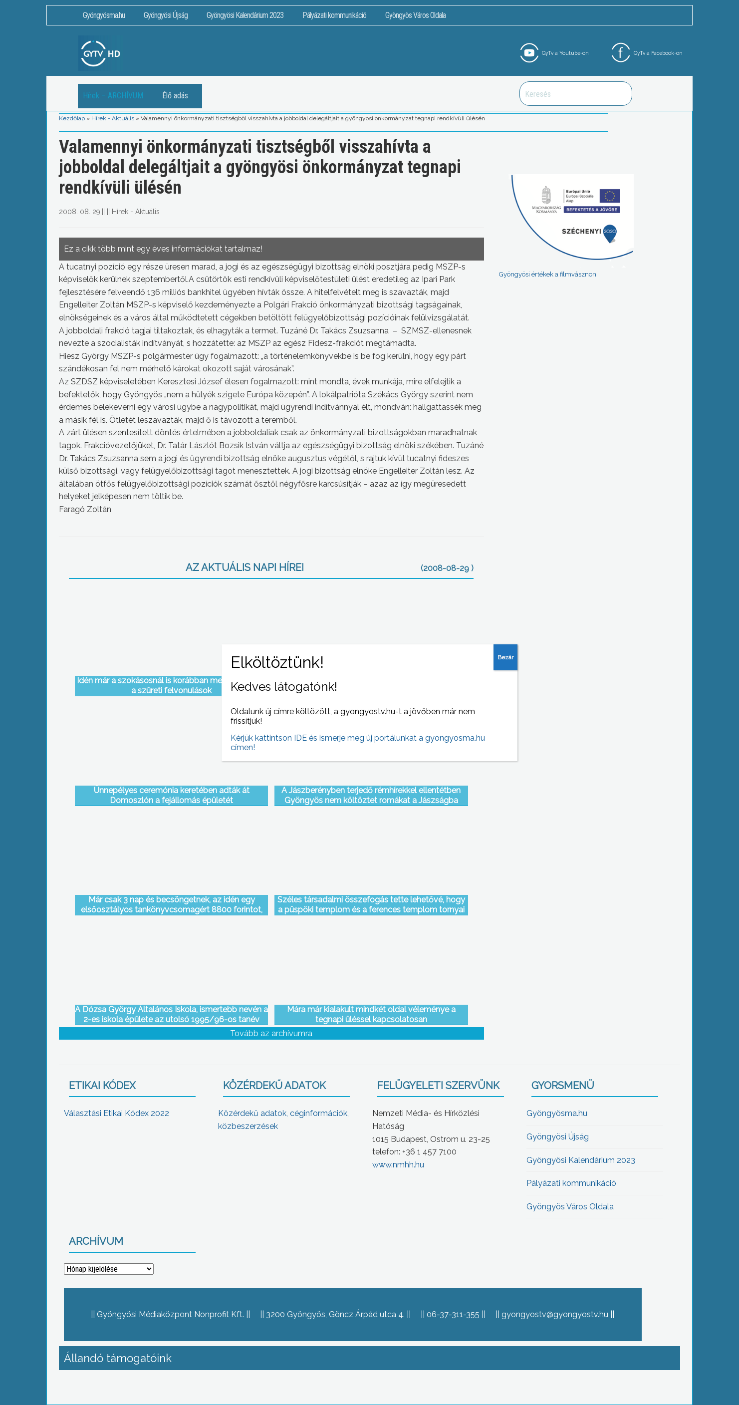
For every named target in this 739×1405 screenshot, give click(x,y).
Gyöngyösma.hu (104, 15)
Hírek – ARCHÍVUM (113, 95)
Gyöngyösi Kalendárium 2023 (245, 15)
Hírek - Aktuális (112, 118)
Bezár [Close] (505, 657)
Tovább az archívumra (271, 1033)
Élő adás (175, 95)
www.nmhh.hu (398, 1164)
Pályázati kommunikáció (334, 15)
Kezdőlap (72, 118)
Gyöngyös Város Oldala (415, 15)
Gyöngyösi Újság (166, 15)
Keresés (619, 93)
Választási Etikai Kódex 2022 (116, 1113)
